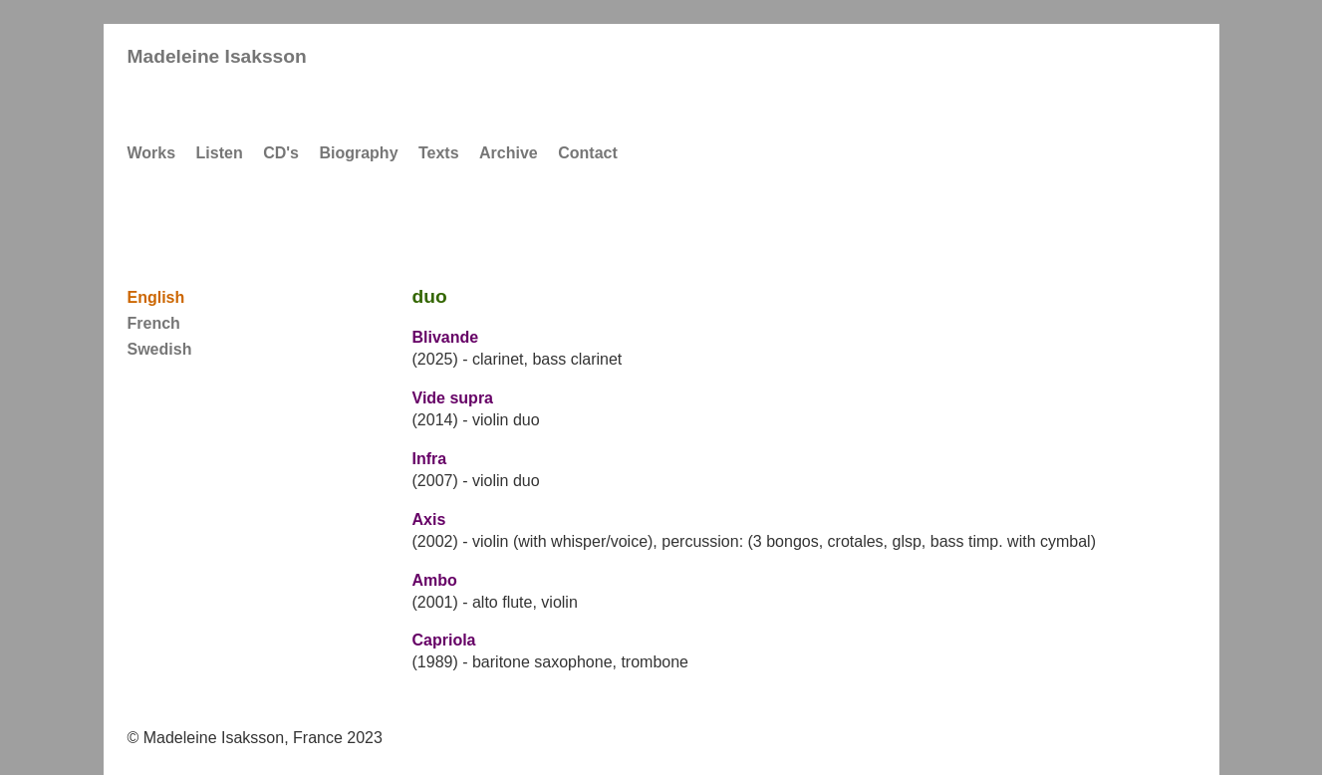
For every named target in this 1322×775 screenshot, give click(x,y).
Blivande (445, 337)
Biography (358, 152)
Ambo (434, 580)
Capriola (444, 640)
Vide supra (453, 397)
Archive (508, 152)
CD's (281, 152)
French (154, 323)
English (156, 297)
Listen (219, 152)
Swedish (160, 349)
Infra (429, 458)
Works (152, 152)
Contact (588, 152)
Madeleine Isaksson (217, 56)
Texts (438, 152)
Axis (429, 519)
